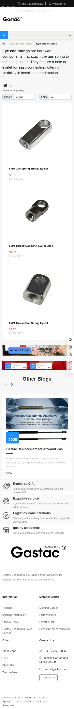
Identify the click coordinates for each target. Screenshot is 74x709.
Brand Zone (9, 650)
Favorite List (46, 621)
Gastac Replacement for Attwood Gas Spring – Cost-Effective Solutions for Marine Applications (37, 449)
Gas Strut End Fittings (20, 43)
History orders (47, 614)
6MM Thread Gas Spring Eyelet (28, 323)
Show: (44, 96)
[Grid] (5, 85)
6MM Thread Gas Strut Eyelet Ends (31, 245)
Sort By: (8, 96)
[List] (10, 85)
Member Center (48, 607)
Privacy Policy (10, 621)
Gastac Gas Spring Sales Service (17, 630)
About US (8, 665)
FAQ (5, 657)
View (9, 472)
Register (7, 607)
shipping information (14, 614)
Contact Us (48, 677)
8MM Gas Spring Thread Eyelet (28, 168)
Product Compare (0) (13, 90)
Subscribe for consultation (54, 628)
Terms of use (10, 672)
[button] (6, 385)
